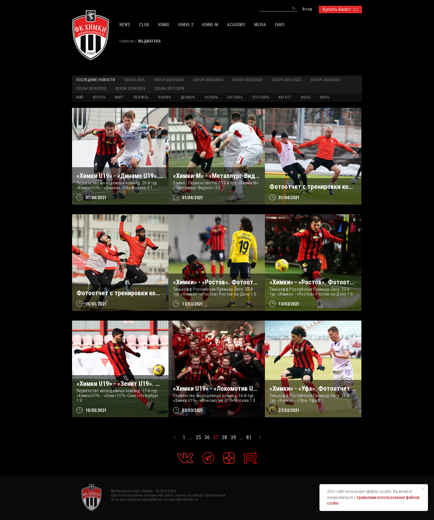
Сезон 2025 (134, 80)
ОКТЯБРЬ (235, 97)
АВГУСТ (284, 97)
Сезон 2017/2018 (169, 88)
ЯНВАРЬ (164, 97)
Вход (307, 9)
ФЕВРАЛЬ (141, 97)
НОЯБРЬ (211, 97)
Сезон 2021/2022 (286, 80)
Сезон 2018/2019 (130, 88)
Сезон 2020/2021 (326, 80)
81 (249, 437)
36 (207, 437)
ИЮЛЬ (305, 97)
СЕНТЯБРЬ (260, 97)
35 (198, 437)
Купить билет (340, 9)
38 (224, 437)
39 (233, 437)
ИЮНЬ (324, 97)
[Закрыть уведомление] (423, 489)
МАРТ (119, 97)
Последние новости (95, 80)
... (190, 437)
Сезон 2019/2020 (91, 88)
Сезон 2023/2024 (208, 80)
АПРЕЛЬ (99, 97)
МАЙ (79, 97)
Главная (126, 41)
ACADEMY (236, 24)
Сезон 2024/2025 (169, 80)
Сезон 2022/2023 (247, 80)
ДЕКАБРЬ (188, 97)
